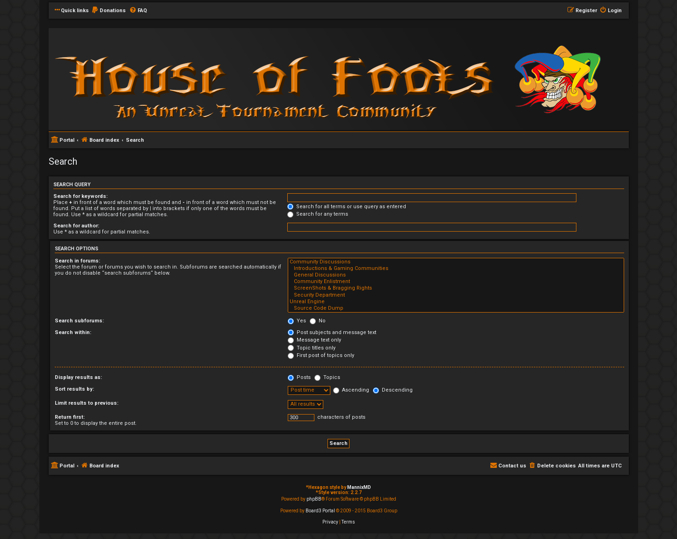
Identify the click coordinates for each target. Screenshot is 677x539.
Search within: (73, 332)
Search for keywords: (80, 196)
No (318, 321)
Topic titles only (311, 348)
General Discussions (456, 275)
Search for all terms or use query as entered (346, 207)
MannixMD (359, 487)
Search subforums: (79, 321)
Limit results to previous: (86, 403)
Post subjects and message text (332, 332)
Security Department (456, 295)
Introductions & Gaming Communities (456, 268)
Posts (299, 377)
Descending (393, 390)
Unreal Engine (456, 302)
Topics (327, 377)
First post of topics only (321, 355)
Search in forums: (77, 261)
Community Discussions (456, 262)
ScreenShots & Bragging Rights (456, 288)
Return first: (70, 417)
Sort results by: (74, 389)
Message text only (314, 340)
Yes (297, 321)
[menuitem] (108, 10)
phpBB (313, 499)
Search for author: (76, 226)
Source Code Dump (456, 308)
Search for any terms (317, 214)
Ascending (351, 390)
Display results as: (78, 377)
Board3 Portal (320, 510)
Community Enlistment (456, 281)
